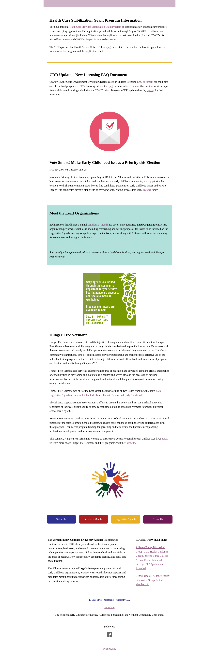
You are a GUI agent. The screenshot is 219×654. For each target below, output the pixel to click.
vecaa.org (109, 607)
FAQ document (145, 81)
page (111, 86)
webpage (107, 47)
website (131, 442)
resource (135, 86)
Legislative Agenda (97, 224)
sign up (150, 90)
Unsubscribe (109, 648)
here (164, 438)
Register (146, 189)
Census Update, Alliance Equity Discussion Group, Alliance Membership (152, 580)
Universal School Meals (85, 395)
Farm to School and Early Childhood (122, 395)
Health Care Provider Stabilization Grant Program (94, 26)
